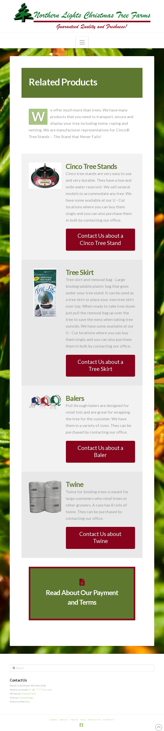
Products (94, 719)
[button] (82, 42)
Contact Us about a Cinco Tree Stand (100, 239)
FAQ (83, 719)
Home (53, 719)
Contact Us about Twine (100, 537)
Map (27, 701)
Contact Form (28, 693)
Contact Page (26, 697)
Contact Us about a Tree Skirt (100, 365)
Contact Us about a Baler (100, 451)
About (64, 719)
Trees (74, 719)
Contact (108, 719)
